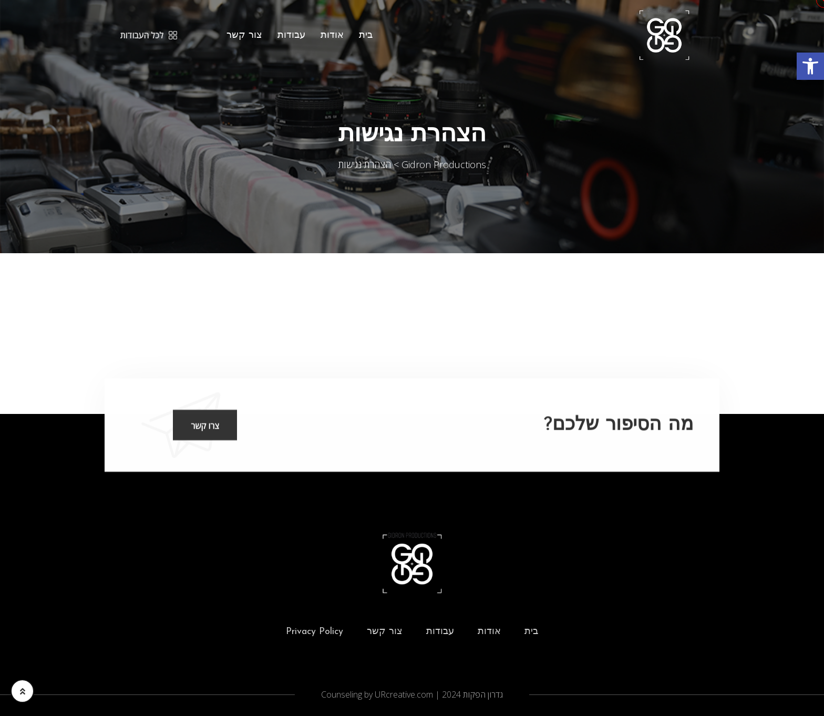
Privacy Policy (314, 632)
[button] (810, 66)
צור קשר (244, 35)
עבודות (291, 35)
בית (366, 35)
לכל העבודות (148, 35)
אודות (332, 35)
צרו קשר (205, 426)
